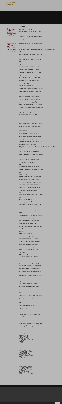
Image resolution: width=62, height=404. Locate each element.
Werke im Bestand (9, 30)
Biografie (8, 31)
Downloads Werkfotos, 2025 (11, 29)
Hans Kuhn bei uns (10, 32)
